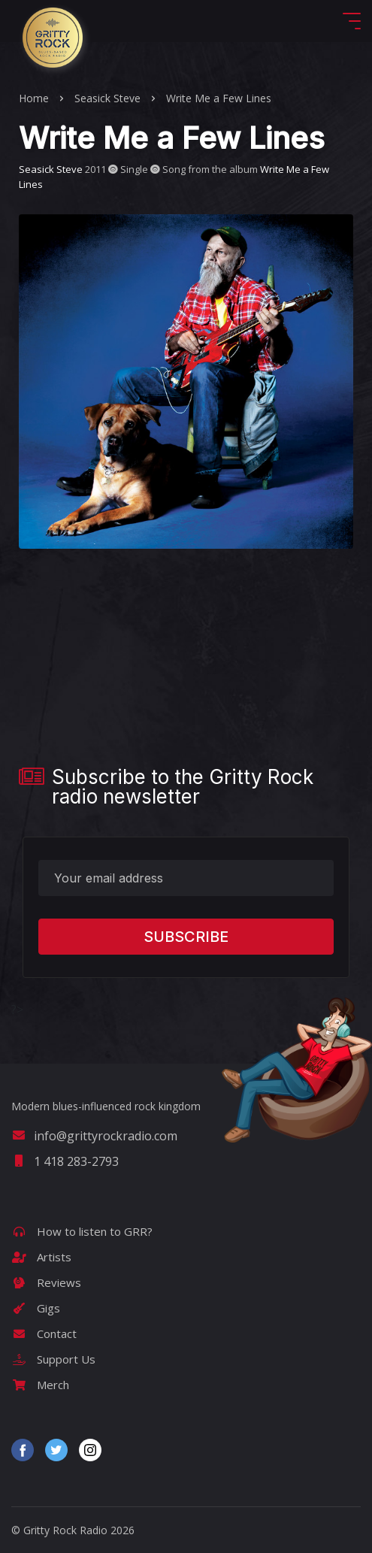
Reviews (46, 1282)
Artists (41, 1256)
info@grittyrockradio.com (94, 1136)
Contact (44, 1333)
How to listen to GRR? (82, 1231)
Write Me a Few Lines (218, 98)
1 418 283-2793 (65, 1161)
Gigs (35, 1307)
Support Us (53, 1359)
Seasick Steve (107, 98)
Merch (40, 1384)
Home (34, 98)
